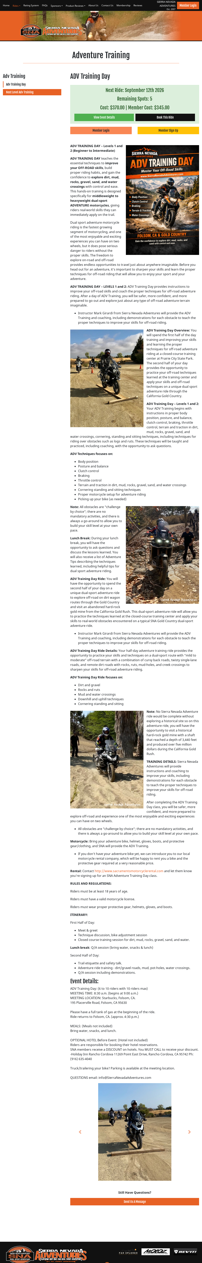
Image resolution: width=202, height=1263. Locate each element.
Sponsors (56, 5)
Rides (16, 5)
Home (6, 5)
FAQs (45, 5)
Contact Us (107, 5)
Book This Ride (165, 117)
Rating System (31, 5)
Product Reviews (75, 5)
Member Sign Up (168, 130)
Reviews (137, 5)
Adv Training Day (16, 84)
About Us (93, 5)
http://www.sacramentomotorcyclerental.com (129, 871)
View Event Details (104, 117)
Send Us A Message (135, 1202)
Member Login (188, 5)
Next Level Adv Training (20, 92)
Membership (123, 5)
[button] (80, 1132)
